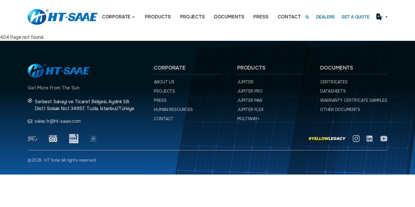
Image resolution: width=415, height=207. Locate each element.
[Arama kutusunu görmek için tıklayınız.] (307, 17)
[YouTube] (383, 138)
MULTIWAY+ (248, 118)
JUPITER (245, 82)
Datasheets (333, 91)
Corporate (116, 17)
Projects (192, 17)
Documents (229, 17)
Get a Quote (355, 17)
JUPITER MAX (249, 100)
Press (260, 17)
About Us (164, 82)
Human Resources (173, 109)
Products (158, 17)
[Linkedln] (370, 138)
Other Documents (340, 109)
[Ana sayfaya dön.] (62, 17)
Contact (289, 17)
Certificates (333, 82)
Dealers (325, 17)
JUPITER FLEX (250, 109)
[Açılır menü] (133, 17)
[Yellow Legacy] (327, 138)
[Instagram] (356, 138)
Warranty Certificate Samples (353, 100)
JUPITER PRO (250, 91)
